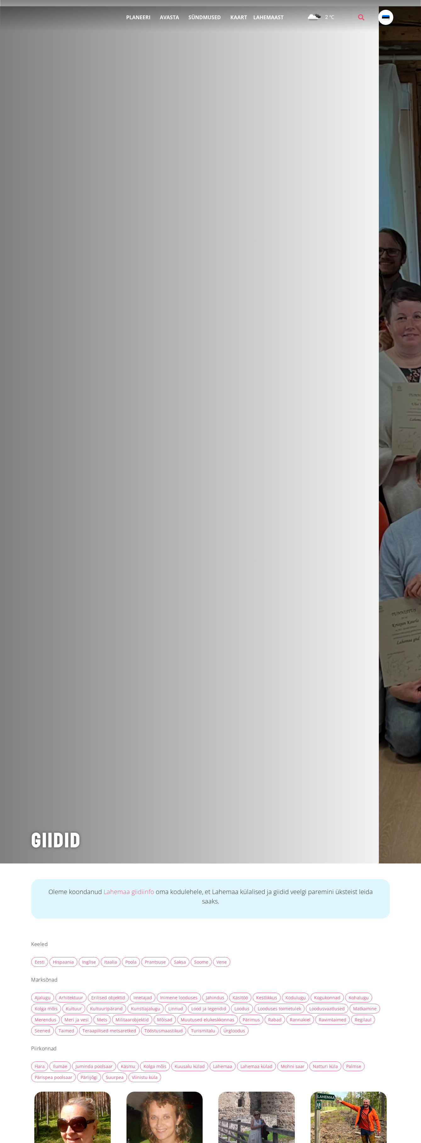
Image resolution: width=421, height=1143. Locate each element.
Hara (40, 1066)
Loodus (242, 1009)
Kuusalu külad (190, 1066)
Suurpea (115, 1077)
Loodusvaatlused (327, 1009)
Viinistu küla (145, 1077)
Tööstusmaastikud (163, 1031)
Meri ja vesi (77, 1020)
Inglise (89, 962)
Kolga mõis (46, 1009)
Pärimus (251, 1020)
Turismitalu (203, 1031)
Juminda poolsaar (94, 1066)
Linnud (175, 1009)
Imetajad (142, 998)
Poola (131, 962)
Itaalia (110, 962)
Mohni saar (293, 1066)
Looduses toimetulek (279, 1009)
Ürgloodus (234, 1031)
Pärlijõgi (89, 1077)
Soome (201, 962)
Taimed (66, 1031)
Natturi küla (325, 1066)
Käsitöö (240, 998)
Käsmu (128, 1066)
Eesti (40, 962)
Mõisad (164, 1020)
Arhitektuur (71, 998)
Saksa (180, 962)
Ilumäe (60, 1066)
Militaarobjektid (132, 1020)
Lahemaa (222, 1066)
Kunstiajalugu (145, 1009)
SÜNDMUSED (206, 17)
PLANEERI (140, 17)
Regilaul (363, 1020)
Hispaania (63, 962)
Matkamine (365, 1009)
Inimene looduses (179, 998)
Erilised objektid (108, 998)
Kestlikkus (266, 998)
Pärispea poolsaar (53, 1077)
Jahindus (215, 998)
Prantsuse (155, 962)
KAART (238, 17)
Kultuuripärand (106, 1009)
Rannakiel (300, 1020)
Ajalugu (43, 998)
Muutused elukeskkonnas (207, 1020)
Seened (42, 1031)
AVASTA (171, 17)
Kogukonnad (327, 998)
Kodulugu (295, 998)
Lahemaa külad (256, 1066)
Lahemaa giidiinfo (130, 891)
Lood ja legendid (208, 1009)
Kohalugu (359, 998)
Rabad (275, 1020)
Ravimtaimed (332, 1020)
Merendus (45, 1020)
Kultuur (74, 1009)
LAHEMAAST (270, 17)
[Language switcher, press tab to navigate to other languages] (385, 17)
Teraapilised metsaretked (109, 1031)
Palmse (353, 1066)
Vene (221, 962)
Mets (102, 1020)
